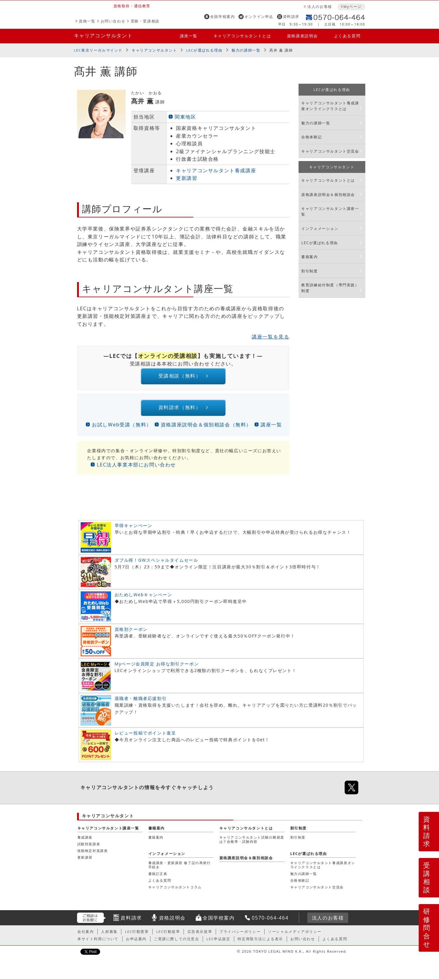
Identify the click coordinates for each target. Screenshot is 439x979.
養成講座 (85, 840)
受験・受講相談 (145, 21)
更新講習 (186, 178)
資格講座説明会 (302, 36)
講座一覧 (189, 36)
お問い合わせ (113, 21)
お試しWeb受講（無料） (122, 428)
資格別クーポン (131, 632)
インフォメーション (319, 228)
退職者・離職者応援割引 (141, 702)
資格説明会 (172, 921)
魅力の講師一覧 (245, 50)
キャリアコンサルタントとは (242, 36)
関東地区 (185, 116)
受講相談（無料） (179, 377)
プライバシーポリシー (240, 934)
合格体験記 (311, 137)
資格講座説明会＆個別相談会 (328, 194)
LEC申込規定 (219, 942)
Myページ (352, 6)
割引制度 (309, 271)
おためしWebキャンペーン (143, 598)
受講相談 (427, 877)
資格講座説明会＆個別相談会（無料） (206, 428)
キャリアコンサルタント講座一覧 (330, 211)
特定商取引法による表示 (260, 942)
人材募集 (109, 934)
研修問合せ (427, 928)
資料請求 (291, 16)
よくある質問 (347, 36)
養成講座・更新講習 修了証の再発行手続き (179, 868)
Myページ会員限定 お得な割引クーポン (157, 667)
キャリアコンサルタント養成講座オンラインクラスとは (330, 105)
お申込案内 (136, 942)
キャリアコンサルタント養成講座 (216, 170)
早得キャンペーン (134, 529)
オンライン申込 (259, 16)
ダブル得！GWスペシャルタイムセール (156, 563)
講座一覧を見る (270, 336)
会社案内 (85, 934)
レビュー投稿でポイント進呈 (145, 736)
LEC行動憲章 (137, 934)
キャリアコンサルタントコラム (175, 890)
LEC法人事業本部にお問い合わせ (136, 467)
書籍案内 (309, 256)
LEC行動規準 (168, 934)
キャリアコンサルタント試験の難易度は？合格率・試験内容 (251, 842)
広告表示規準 (199, 934)
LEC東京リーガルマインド (98, 50)
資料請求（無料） (179, 410)
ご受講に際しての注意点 (176, 942)
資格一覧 (87, 21)
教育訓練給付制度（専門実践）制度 (330, 287)
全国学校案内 (222, 16)
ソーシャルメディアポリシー (295, 934)
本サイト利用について (98, 942)
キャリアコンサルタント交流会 (330, 151)
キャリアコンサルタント (103, 35)
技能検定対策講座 (92, 854)
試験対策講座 (88, 847)
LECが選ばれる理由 (204, 50)
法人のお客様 (319, 6)
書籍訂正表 (157, 877)
